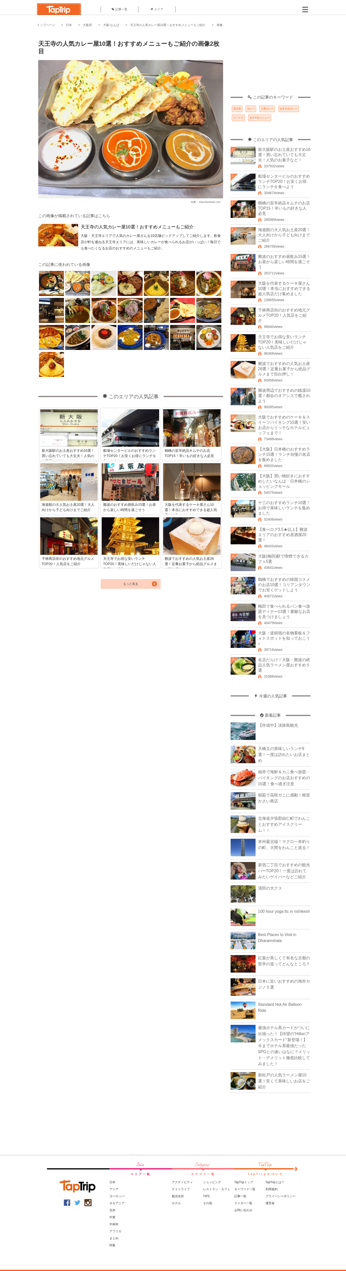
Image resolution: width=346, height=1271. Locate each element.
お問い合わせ (243, 1210)
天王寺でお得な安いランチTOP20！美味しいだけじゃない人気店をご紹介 (282, 342)
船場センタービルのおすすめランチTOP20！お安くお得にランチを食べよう (284, 181)
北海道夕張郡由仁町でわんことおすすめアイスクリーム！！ (284, 824)
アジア (113, 1189)
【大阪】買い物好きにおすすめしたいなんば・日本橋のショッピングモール (284, 481)
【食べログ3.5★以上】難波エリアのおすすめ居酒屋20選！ (283, 534)
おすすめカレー (288, 108)
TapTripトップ (243, 1182)
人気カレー (267, 108)
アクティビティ (182, 1182)
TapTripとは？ (275, 1182)
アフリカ (115, 1231)
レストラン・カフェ (216, 1189)
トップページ (46, 25)
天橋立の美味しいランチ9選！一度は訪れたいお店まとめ (284, 754)
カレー (251, 108)
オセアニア (116, 1203)
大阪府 (87, 25)
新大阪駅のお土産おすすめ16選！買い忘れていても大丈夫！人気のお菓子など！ (284, 154)
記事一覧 (119, 9)
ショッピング (212, 1182)
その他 (207, 1203)
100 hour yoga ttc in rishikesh (284, 911)
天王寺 (237, 108)
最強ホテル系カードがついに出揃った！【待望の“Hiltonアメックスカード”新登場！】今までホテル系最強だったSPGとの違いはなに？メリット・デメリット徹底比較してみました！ (284, 1046)
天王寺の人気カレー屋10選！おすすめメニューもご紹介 (167, 25)
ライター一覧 (243, 1203)
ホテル (176, 1203)
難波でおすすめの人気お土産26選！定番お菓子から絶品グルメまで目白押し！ (284, 368)
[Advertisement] (271, 64)
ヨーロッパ (116, 1196)
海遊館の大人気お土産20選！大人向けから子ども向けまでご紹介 (284, 235)
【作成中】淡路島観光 (278, 725)
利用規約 (272, 1189)
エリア (157, 9)
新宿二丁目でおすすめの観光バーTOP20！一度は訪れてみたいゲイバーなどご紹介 (284, 871)
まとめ (113, 1238)
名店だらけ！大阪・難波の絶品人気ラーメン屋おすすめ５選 (284, 665)
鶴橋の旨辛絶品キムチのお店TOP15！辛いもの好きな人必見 (284, 208)
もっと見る (130, 584)
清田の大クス (270, 888)
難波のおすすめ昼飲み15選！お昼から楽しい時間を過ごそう (284, 261)
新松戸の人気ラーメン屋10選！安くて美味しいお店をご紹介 (284, 1081)
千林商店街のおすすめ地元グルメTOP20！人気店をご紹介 (284, 315)
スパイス (238, 117)
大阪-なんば (111, 25)
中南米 (113, 1224)
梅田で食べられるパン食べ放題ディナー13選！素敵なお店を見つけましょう (284, 611)
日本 (69, 25)
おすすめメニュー (260, 117)
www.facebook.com (209, 202)
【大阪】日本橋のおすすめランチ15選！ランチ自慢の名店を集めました (284, 454)
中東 (112, 1217)
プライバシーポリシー (281, 1196)
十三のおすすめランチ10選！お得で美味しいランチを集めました (284, 508)
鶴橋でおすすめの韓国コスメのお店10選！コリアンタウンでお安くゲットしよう (284, 584)
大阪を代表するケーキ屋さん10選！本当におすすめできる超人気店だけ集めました (284, 288)
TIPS (206, 1196)
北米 (112, 1210)
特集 (112, 1245)
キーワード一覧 (244, 1189)
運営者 (270, 1203)
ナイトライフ (181, 1189)
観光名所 (178, 1196)
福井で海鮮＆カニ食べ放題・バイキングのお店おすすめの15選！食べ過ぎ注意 (284, 778)
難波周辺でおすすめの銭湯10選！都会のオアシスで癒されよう (284, 395)
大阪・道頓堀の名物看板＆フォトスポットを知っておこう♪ (284, 638)
